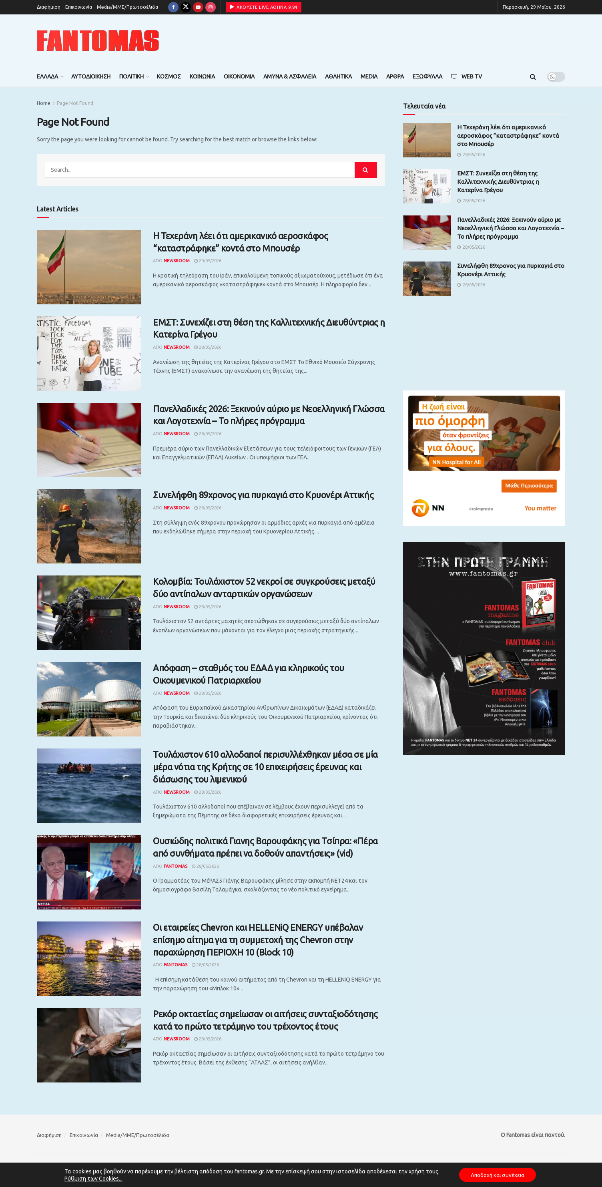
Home (43, 103)
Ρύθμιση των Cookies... (92, 1178)
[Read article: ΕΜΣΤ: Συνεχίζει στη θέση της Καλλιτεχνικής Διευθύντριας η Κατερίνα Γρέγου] (89, 353)
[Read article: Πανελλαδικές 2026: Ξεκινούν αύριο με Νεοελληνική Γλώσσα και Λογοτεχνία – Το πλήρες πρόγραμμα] (89, 440)
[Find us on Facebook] (173, 7)
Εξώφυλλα (427, 76)
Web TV (466, 76)
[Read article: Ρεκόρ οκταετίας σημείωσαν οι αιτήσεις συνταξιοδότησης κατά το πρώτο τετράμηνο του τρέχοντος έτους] (89, 1045)
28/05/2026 (207, 347)
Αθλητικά (338, 76)
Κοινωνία (202, 76)
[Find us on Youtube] (198, 7)
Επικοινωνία (78, 7)
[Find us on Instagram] (210, 7)
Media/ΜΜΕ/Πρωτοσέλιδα (127, 7)
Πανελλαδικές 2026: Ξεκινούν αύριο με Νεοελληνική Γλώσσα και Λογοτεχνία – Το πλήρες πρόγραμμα (510, 228)
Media (369, 76)
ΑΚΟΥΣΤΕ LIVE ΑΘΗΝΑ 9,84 (263, 7)
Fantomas (175, 866)
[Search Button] (533, 76)
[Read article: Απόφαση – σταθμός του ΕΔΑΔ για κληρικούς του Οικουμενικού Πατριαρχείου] (89, 699)
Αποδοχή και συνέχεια (498, 1174)
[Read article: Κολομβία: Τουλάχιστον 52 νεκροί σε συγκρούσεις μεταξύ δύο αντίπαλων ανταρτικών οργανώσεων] (89, 612)
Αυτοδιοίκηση (90, 76)
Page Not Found (75, 103)
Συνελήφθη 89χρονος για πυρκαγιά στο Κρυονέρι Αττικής (263, 495)
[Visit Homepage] (98, 40)
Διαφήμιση (48, 7)
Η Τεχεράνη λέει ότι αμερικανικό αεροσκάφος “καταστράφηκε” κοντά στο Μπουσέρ (508, 135)
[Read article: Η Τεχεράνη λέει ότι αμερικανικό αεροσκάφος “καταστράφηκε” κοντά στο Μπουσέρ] (89, 267)
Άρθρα (395, 76)
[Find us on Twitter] (186, 7)
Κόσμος (169, 76)
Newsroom (177, 260)
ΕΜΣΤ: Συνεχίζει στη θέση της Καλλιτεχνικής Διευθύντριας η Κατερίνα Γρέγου (498, 181)
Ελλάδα (47, 76)
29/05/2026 (207, 260)
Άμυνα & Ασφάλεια (289, 76)
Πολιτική (131, 76)
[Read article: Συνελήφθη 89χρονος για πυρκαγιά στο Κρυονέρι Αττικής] (89, 526)
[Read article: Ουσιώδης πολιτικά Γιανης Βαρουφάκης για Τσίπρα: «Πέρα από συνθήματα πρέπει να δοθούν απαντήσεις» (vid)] (89, 872)
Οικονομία (239, 76)
